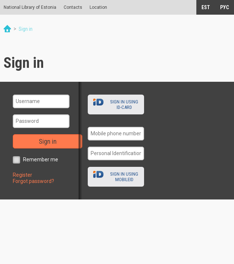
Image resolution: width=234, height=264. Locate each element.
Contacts (73, 7)
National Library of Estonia (30, 7)
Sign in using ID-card (124, 104)
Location (98, 7)
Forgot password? (33, 181)
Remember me (40, 159)
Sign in (48, 141)
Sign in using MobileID (124, 176)
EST (205, 7)
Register (22, 175)
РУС (224, 7)
